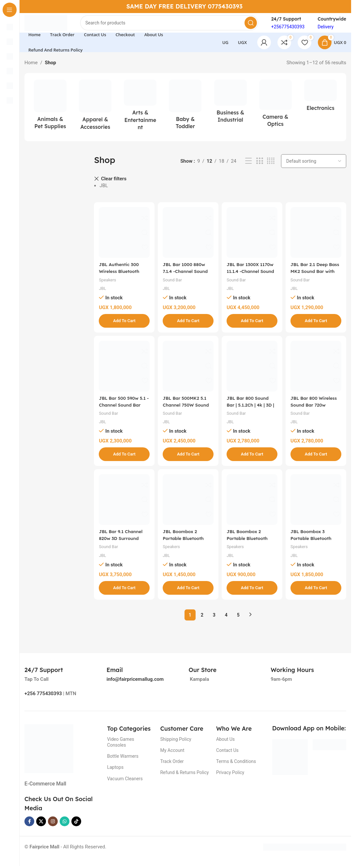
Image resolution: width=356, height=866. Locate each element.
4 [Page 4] (226, 620)
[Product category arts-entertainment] (140, 113)
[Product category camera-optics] (275, 111)
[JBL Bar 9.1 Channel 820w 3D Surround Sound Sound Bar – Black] (123, 506)
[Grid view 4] (270, 167)
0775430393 (225, 6)
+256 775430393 (43, 699)
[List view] (248, 167)
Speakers (108, 283)
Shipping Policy (175, 744)
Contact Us (227, 756)
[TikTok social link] (76, 827)
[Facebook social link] (29, 827)
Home (30, 69)
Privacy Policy (230, 778)
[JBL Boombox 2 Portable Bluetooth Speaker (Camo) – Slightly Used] (252, 506)
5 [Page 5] (238, 620)
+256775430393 (287, 30)
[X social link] (41, 827)
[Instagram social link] (53, 827)
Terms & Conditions (236, 767)
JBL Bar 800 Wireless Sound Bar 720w (316, 410)
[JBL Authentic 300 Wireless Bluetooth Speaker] (123, 238)
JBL (103, 292)
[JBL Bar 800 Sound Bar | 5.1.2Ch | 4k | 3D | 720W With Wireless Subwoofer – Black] (252, 372)
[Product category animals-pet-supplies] (50, 113)
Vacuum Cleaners (124, 784)
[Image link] (48, 754)
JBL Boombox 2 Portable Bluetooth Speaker (186, 544)
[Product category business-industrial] (230, 109)
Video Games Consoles (120, 747)
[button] (123, 325)
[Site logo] (54, 26)
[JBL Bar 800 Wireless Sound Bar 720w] (317, 372)
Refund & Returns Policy (184, 778)
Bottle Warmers (122, 762)
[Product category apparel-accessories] (95, 113)
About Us (225, 744)
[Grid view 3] (259, 167)
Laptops (115, 773)
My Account (172, 756)
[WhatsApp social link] (64, 827)
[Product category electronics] (320, 103)
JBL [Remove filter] (103, 192)
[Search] (177, 26)
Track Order (172, 767)
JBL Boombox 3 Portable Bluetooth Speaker (315, 544)
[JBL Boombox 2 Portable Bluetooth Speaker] (188, 506)
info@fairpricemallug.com (135, 685)
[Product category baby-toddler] (185, 113)
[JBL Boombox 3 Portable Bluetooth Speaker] (317, 506)
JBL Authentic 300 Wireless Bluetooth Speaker (121, 275)
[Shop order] (313, 167)
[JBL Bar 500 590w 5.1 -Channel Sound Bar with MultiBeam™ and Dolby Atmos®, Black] (123, 372)
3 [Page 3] (214, 620)
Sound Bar (174, 283)
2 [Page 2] (202, 620)
